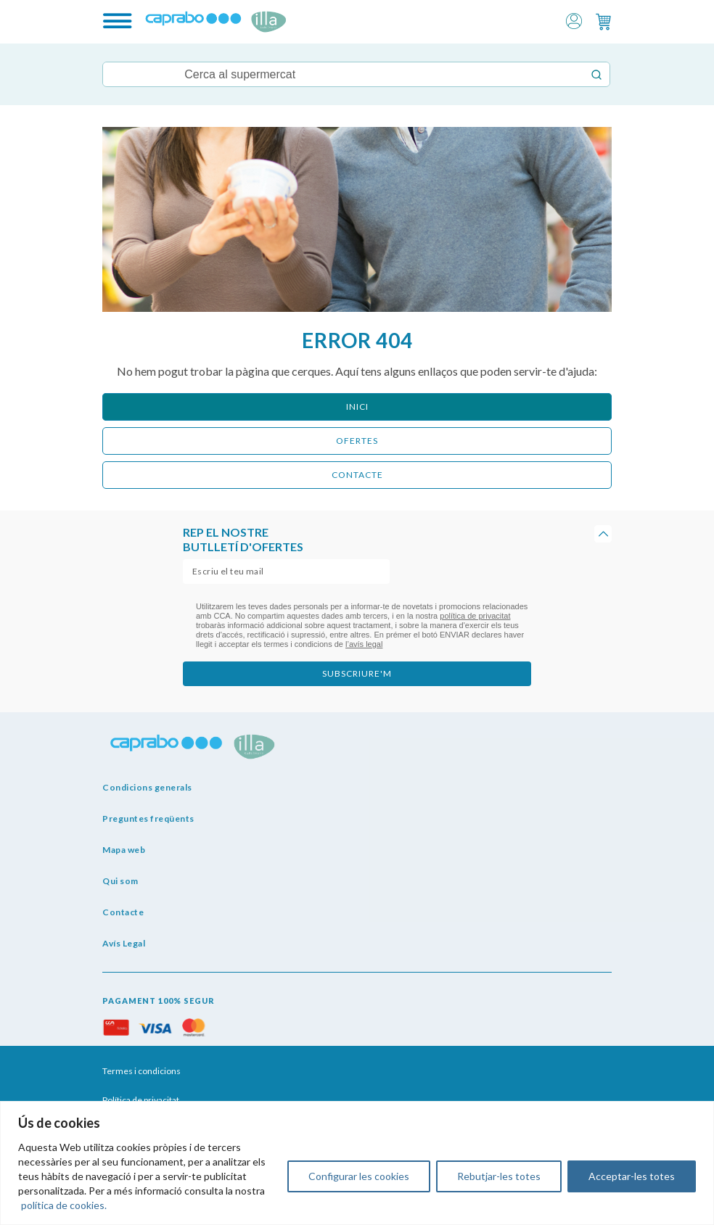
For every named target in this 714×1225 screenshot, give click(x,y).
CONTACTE (357, 474)
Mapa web (123, 849)
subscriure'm (357, 673)
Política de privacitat (140, 1099)
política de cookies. (64, 1205)
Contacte (123, 912)
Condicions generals (147, 787)
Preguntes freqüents (148, 818)
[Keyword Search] (343, 74)
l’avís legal (363, 644)
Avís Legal (123, 943)
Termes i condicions (141, 1070)
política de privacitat (475, 615)
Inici (357, 406)
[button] (574, 20)
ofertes (357, 440)
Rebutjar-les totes (499, 1176)
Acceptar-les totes (631, 1176)
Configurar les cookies (358, 1176)
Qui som (120, 880)
